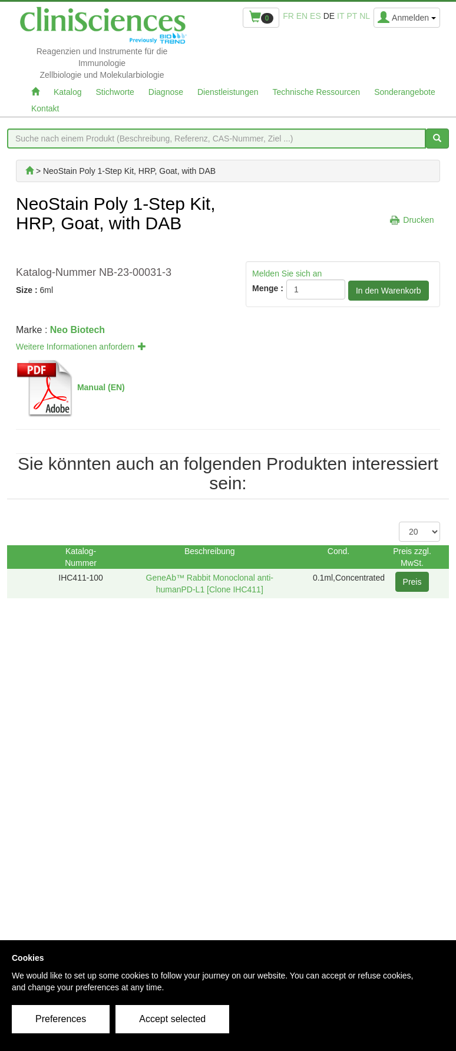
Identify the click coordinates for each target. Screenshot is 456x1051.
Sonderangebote (404, 92)
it (340, 16)
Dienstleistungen (228, 92)
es (315, 16)
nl (364, 16)
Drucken (418, 220)
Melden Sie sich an (287, 273)
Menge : (267, 288)
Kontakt (45, 108)
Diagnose (165, 92)
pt (351, 16)
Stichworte (114, 92)
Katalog (67, 92)
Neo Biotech (77, 330)
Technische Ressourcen (317, 92)
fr (288, 16)
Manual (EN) (101, 387)
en (302, 16)
